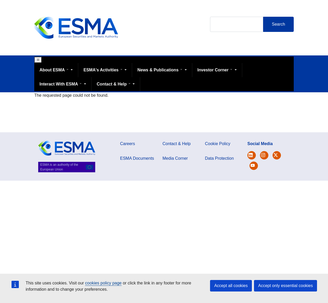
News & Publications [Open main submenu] (160, 70)
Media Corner (175, 158)
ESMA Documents (137, 158)
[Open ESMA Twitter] (251, 155)
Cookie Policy (217, 143)
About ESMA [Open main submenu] (54, 70)
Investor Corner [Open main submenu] (215, 70)
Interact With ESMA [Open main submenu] (61, 84)
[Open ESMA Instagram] (264, 155)
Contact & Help (176, 143)
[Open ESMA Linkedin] (277, 155)
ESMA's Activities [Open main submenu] (103, 70)
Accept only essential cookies (285, 285)
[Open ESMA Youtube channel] (254, 166)
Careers (127, 143)
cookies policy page (103, 283)
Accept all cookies (231, 285)
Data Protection (219, 158)
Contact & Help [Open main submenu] (114, 84)
